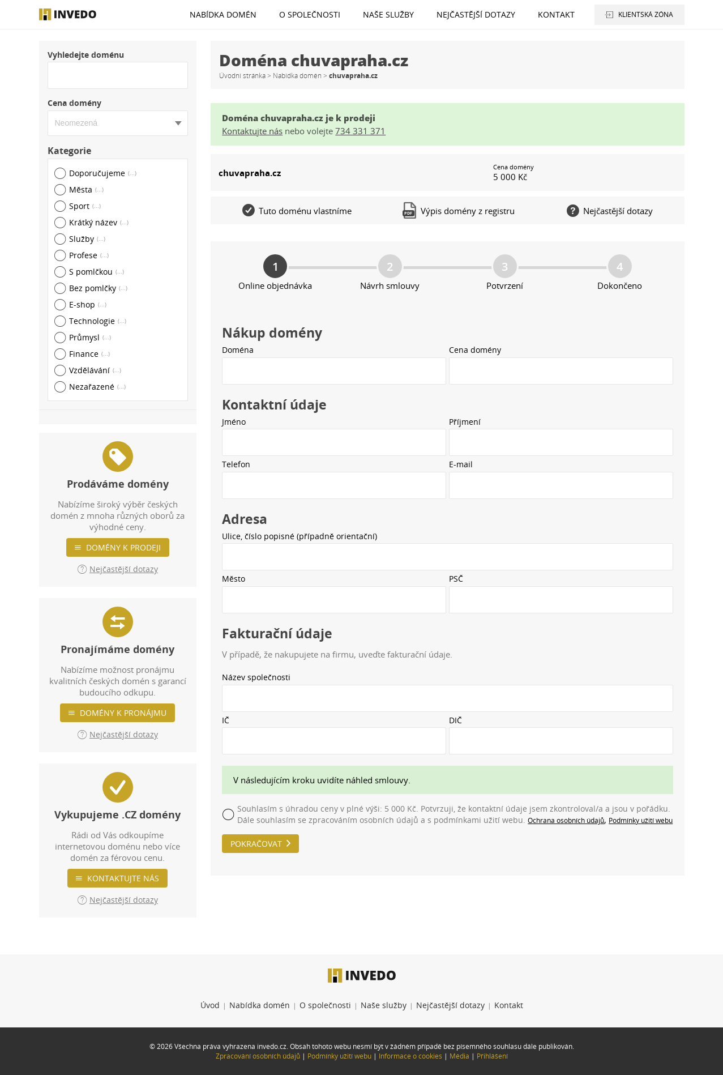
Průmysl (90, 337)
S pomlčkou (96, 271)
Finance (89, 353)
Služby (87, 238)
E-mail (461, 464)
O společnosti (309, 14)
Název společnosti (256, 677)
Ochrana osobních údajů (566, 820)
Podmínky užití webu (641, 820)
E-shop (87, 304)
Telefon (236, 464)
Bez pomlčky (98, 288)
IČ (225, 720)
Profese (89, 255)
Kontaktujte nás (123, 878)
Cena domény (74, 102)
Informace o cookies (410, 1056)
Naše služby (388, 14)
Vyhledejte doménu (86, 54)
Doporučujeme (102, 173)
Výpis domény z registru (459, 210)
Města (86, 189)
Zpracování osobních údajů (258, 1056)
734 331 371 (360, 130)
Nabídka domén (223, 14)
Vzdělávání (95, 370)
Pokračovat (256, 843)
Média (459, 1056)
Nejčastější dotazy (476, 14)
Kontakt (556, 14)
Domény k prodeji (123, 547)
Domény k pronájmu (123, 712)
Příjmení (465, 421)
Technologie (97, 320)
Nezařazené (97, 386)
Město (233, 578)
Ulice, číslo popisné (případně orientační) (299, 536)
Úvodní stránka (242, 75)
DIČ (455, 720)
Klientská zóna (645, 14)
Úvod (210, 1005)
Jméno (234, 421)
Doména (238, 349)
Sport (85, 206)
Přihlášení (492, 1056)
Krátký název (99, 222)
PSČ (456, 578)
